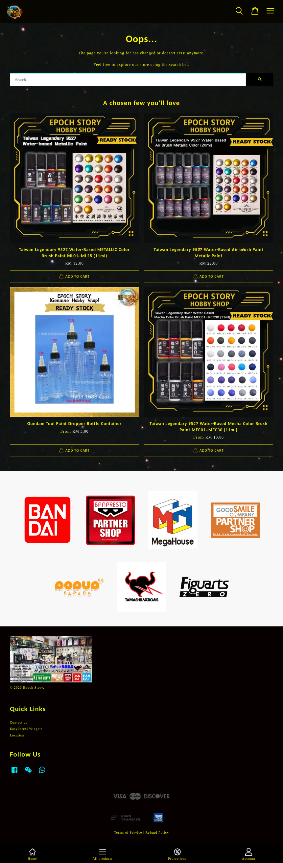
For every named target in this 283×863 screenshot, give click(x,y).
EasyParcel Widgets (26, 729)
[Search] (128, 79)
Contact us (18, 722)
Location (17, 735)
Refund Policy (157, 832)
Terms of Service (128, 832)
